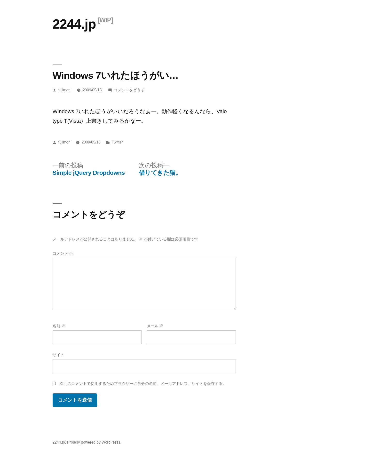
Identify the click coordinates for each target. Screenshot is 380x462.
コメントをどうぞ (129, 90)
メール (155, 326)
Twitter (117, 142)
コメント (63, 253)
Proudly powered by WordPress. (94, 442)
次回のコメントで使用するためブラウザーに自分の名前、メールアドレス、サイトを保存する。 (143, 384)
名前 (59, 326)
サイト (58, 355)
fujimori (64, 90)
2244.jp (74, 24)
